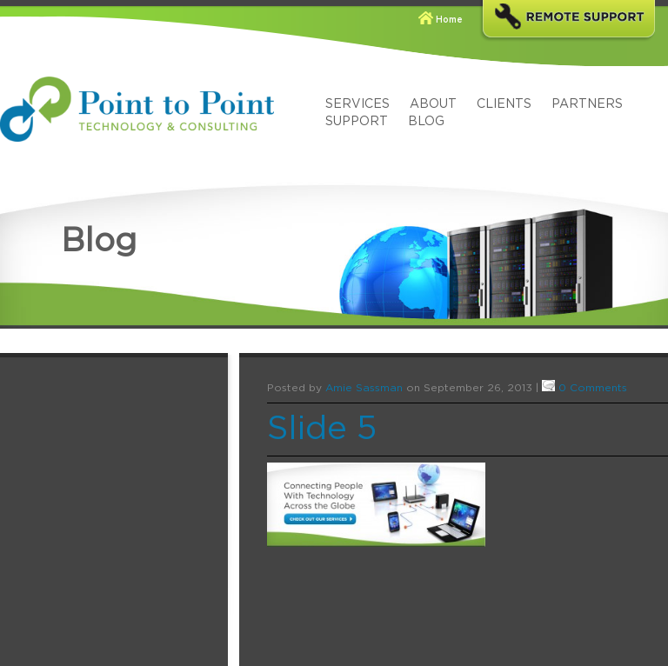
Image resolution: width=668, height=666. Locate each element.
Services (357, 104)
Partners (587, 104)
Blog (426, 122)
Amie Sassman (364, 388)
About (433, 104)
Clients (504, 104)
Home (449, 20)
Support (356, 122)
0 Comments (592, 388)
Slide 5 (322, 429)
